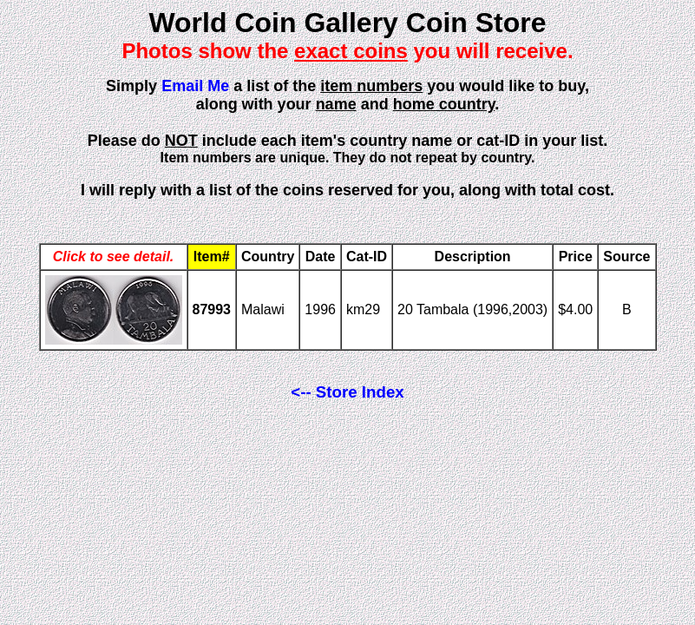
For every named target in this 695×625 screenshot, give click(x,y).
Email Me (195, 86)
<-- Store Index (347, 392)
